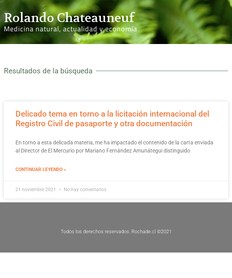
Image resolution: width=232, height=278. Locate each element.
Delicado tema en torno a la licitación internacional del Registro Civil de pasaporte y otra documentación (112, 118)
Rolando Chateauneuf (69, 17)
